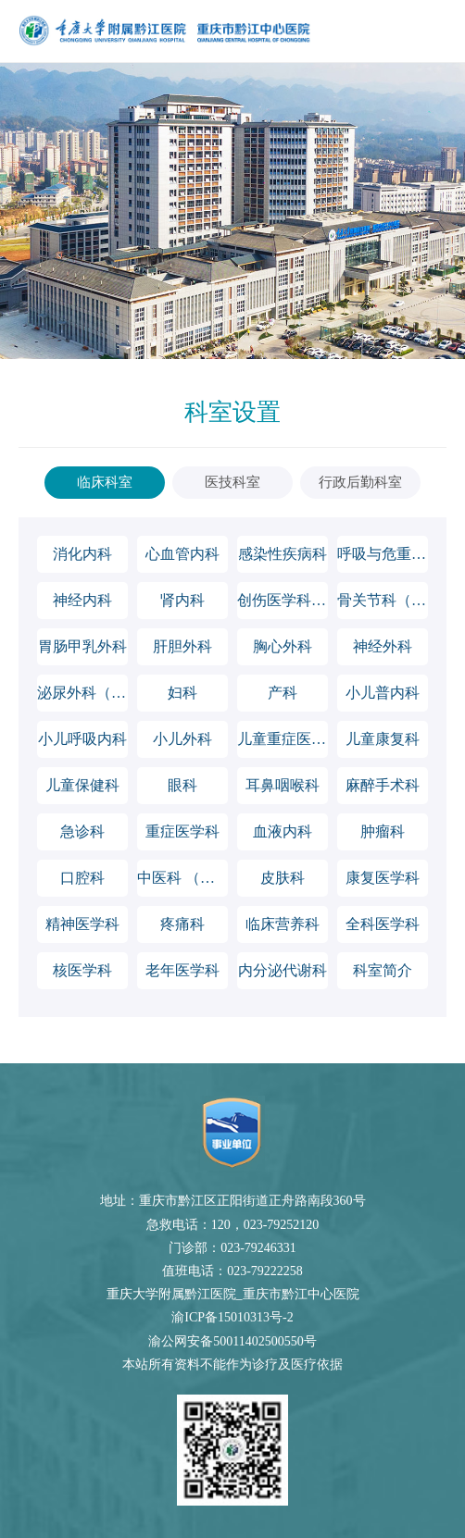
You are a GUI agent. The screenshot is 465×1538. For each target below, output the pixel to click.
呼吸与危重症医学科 (382, 554)
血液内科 (282, 831)
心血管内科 (182, 554)
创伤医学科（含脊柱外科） (282, 600)
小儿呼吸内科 (82, 739)
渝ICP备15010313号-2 (232, 1317)
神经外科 (382, 646)
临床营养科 (282, 924)
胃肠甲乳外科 (82, 646)
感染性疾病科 (282, 554)
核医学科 (82, 970)
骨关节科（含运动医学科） (382, 600)
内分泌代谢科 (282, 970)
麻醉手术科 (383, 785)
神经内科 (82, 600)
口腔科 (82, 878)
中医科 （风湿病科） (182, 878)
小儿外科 (182, 739)
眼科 (182, 785)
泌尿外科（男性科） (82, 693)
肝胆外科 (182, 646)
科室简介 (382, 970)
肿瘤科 (382, 831)
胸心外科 (282, 646)
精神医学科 (82, 924)
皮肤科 (282, 878)
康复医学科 (383, 878)
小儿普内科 (383, 693)
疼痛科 (182, 924)
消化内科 (82, 554)
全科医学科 (383, 924)
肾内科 (182, 600)
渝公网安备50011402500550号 (232, 1341)
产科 (282, 693)
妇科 (182, 693)
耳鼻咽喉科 (282, 785)
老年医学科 (182, 970)
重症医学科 (182, 831)
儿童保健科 (82, 785)
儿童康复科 (383, 739)
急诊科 (82, 831)
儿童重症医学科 (282, 739)
